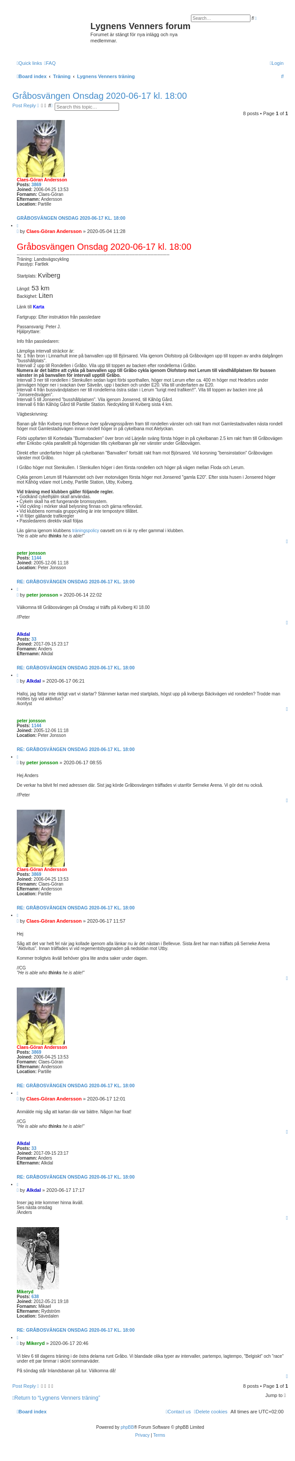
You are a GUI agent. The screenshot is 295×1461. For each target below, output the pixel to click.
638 (35, 1296)
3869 (36, 184)
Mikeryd (25, 1291)
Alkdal (23, 634)
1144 (36, 558)
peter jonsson (31, 553)
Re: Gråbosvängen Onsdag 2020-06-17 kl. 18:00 (75, 581)
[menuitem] (50, 63)
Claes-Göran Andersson (42, 179)
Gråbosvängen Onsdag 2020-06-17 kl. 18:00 (99, 96)
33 (33, 639)
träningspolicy (85, 530)
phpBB (127, 1427)
